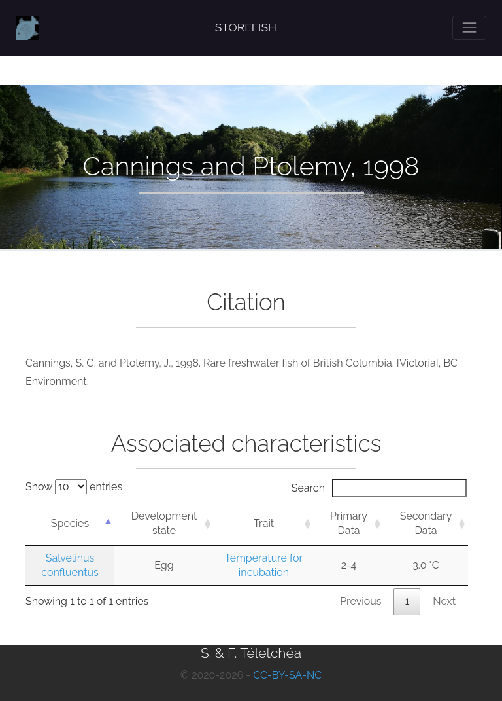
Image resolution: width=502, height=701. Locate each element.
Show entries (73, 486)
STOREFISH (245, 27)
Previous (360, 601)
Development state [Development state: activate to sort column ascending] (164, 523)
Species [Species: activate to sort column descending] (70, 523)
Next (444, 601)
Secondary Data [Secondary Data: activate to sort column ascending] (426, 523)
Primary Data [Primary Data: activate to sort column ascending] (348, 523)
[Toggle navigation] (469, 27)
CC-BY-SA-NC (287, 675)
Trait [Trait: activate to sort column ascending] (264, 523)
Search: (379, 488)
